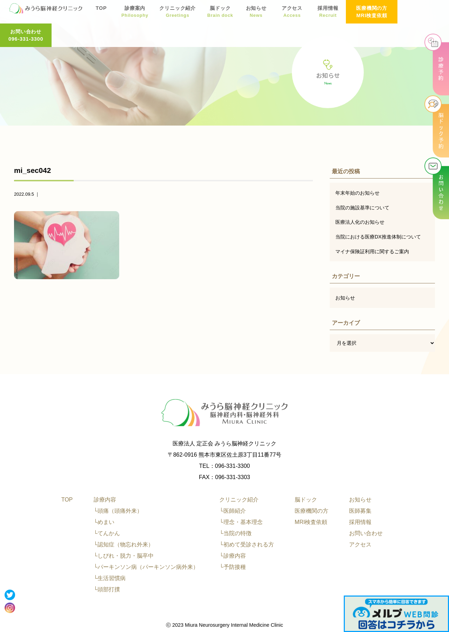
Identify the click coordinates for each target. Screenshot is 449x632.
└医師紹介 (232, 511)
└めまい (104, 522)
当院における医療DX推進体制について (378, 237)
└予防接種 (232, 567)
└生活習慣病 (110, 578)
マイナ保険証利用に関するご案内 (372, 251)
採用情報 (328, 12)
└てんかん (107, 533)
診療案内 (135, 12)
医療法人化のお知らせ (359, 222)
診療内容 (105, 500)
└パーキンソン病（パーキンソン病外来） (146, 567)
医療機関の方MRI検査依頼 (311, 516)
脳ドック (220, 12)
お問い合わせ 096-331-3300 (423, 11)
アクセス (292, 12)
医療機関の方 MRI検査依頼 (371, 11)
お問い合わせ (366, 533)
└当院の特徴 (235, 533)
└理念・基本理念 (240, 522)
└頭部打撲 (107, 589)
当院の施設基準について (362, 207)
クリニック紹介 (177, 12)
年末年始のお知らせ (357, 193)
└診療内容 (232, 556)
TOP (101, 12)
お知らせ (256, 12)
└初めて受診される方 (246, 544)
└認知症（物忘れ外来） (124, 544)
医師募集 (360, 511)
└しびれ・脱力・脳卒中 (124, 556)
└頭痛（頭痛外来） (118, 511)
